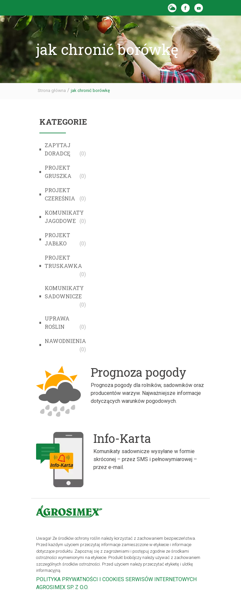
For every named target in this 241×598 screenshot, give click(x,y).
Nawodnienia (65, 340)
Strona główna (52, 90)
